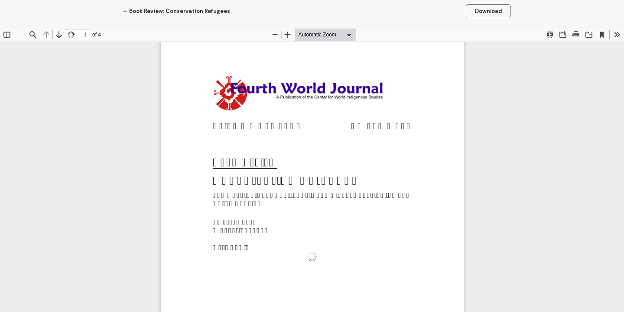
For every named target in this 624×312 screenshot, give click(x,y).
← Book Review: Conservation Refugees (176, 10)
